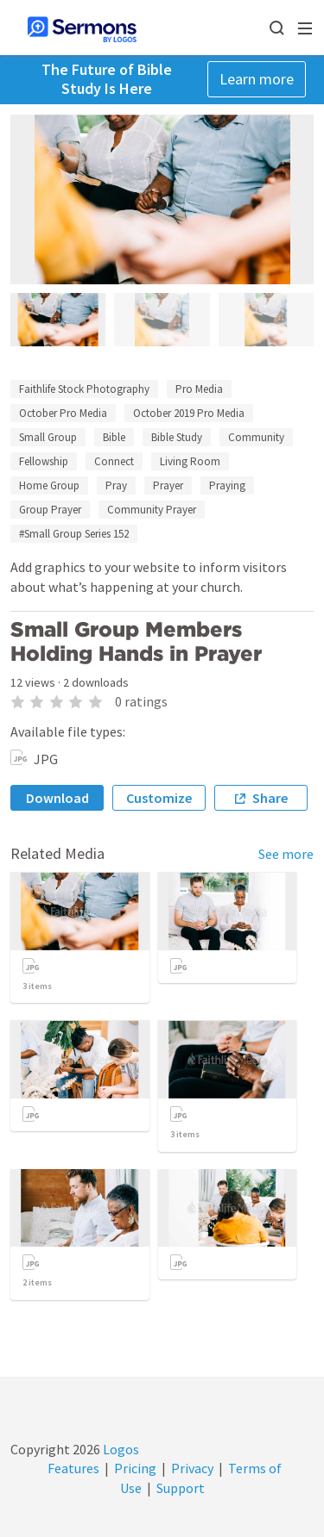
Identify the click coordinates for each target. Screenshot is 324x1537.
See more (286, 853)
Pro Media (199, 389)
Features (73, 1468)
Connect (114, 461)
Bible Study (176, 437)
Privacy (192, 1468)
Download (57, 797)
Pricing (135, 1468)
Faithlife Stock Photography (84, 389)
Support (180, 1488)
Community (256, 437)
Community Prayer (151, 509)
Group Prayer (50, 509)
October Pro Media (63, 413)
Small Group (48, 437)
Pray (116, 485)
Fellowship (43, 461)
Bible (114, 437)
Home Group (49, 485)
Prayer (168, 485)
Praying (227, 485)
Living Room (190, 461)
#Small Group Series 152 (74, 533)
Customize (159, 797)
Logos (119, 1449)
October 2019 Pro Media (189, 413)
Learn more (256, 79)
